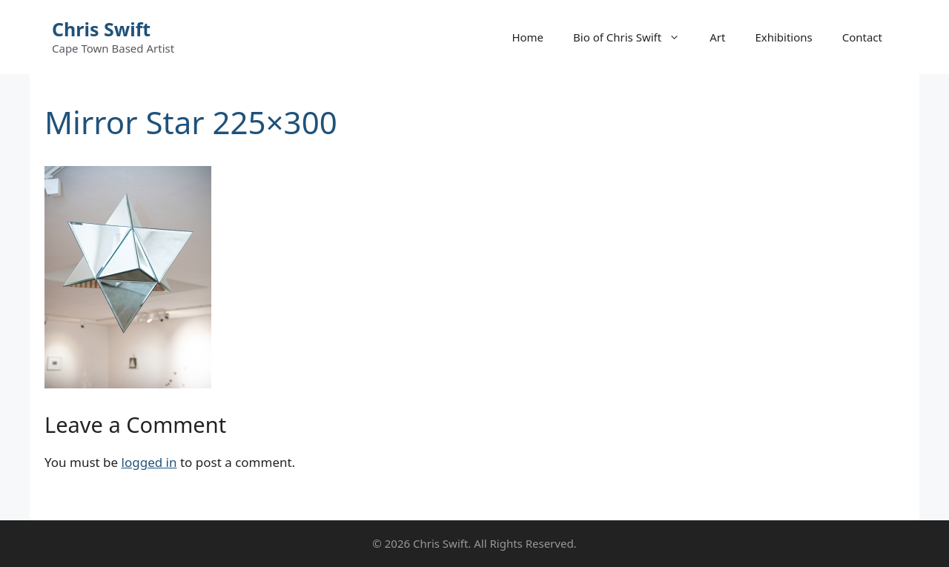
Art (717, 37)
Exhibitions (783, 37)
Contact (862, 37)
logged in (149, 462)
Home (527, 37)
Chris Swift (101, 29)
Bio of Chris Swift (634, 37)
